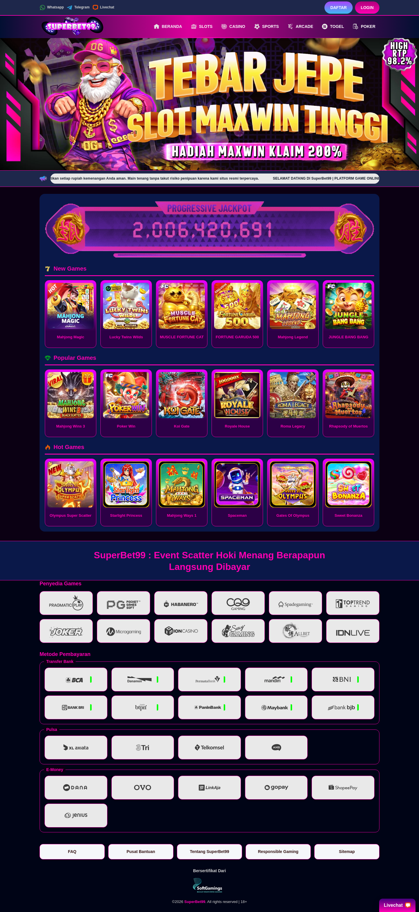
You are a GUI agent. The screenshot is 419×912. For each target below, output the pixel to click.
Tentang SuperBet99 (209, 851)
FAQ (72, 851)
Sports (266, 26)
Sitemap (347, 851)
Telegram (78, 7)
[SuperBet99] (72, 26)
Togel (333, 26)
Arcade (300, 26)
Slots (202, 26)
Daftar (338, 7)
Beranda (168, 26)
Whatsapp (52, 7)
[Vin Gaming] (209, 885)
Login (367, 7)
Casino (233, 26)
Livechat (103, 7)
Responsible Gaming (278, 851)
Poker (364, 26)
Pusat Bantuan (141, 851)
